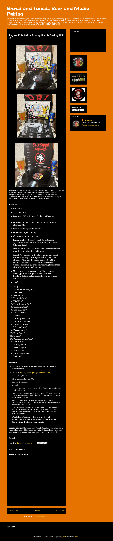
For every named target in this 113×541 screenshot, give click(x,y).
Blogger (78, 537)
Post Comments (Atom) (41, 516)
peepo (63, 537)
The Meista (88, 120)
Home (37, 511)
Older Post (60, 511)
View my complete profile (90, 125)
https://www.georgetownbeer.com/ (35, 372)
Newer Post (14, 511)
